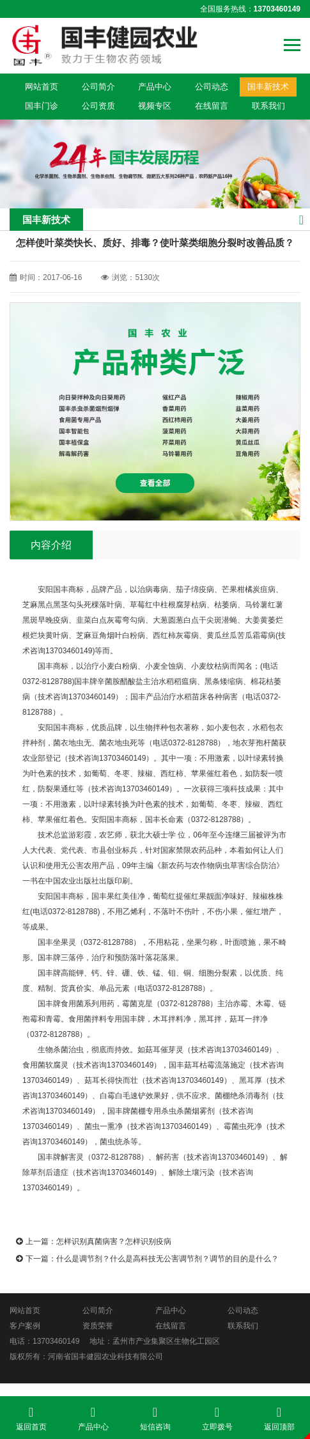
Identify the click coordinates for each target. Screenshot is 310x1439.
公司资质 (98, 106)
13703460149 (56, 1341)
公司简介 (98, 86)
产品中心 (154, 86)
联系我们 (268, 106)
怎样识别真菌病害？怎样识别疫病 (113, 1241)
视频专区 (154, 106)
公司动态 (211, 86)
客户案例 (25, 1325)
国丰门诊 (41, 106)
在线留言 (211, 106)
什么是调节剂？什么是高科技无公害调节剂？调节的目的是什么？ (167, 1258)
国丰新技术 (268, 86)
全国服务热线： (250, 8)
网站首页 (41, 86)
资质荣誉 (97, 1325)
